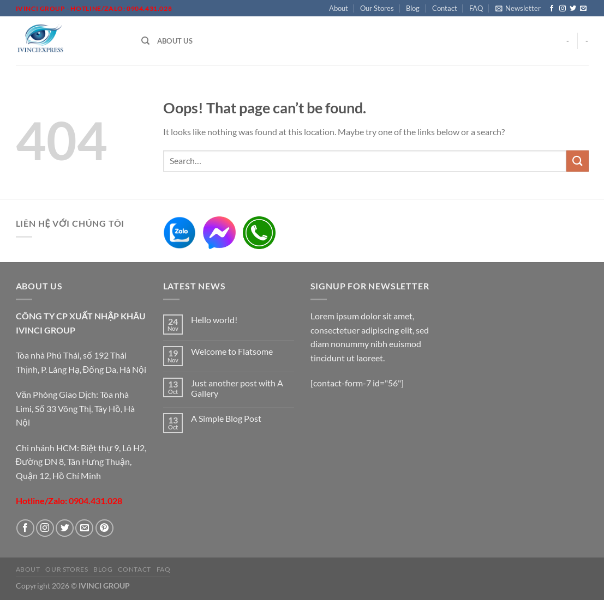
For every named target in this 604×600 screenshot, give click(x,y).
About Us (175, 41)
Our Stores (377, 8)
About (338, 8)
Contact (444, 8)
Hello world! (214, 319)
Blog (413, 8)
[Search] (145, 41)
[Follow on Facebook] (551, 9)
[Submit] (577, 161)
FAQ (476, 8)
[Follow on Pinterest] (104, 528)
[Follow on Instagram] (562, 9)
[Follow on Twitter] (573, 9)
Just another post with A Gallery (237, 388)
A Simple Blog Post (226, 418)
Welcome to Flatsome (232, 351)
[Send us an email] (583, 9)
